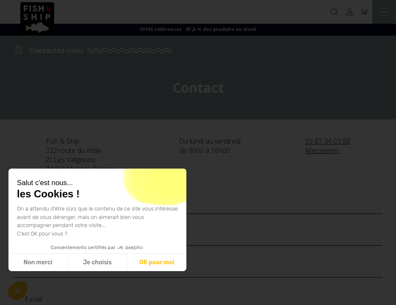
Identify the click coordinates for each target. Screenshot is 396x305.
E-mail (33, 299)
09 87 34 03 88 (327, 141)
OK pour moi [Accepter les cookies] (156, 262)
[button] (18, 290)
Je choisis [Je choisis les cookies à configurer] (97, 262)
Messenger (322, 150)
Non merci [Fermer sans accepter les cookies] (37, 262)
